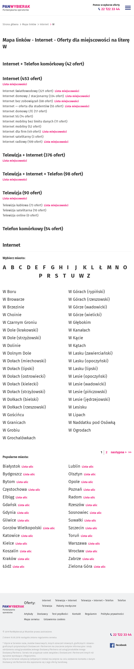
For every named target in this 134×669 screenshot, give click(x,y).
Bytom (9, 482)
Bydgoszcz (12, 474)
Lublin (74, 466)
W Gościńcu (13, 415)
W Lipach (76, 415)
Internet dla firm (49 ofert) (22, 131)
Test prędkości (60, 614)
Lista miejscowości (15, 84)
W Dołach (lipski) (18, 369)
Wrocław (76, 551)
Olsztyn (75, 474)
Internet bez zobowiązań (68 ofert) (28, 101)
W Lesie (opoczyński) (87, 376)
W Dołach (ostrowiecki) (24, 376)
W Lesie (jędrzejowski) (89, 399)
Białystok (11, 466)
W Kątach (77, 346)
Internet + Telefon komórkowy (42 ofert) (43, 64)
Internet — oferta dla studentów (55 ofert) (33, 106)
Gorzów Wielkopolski (22, 528)
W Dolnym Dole (17, 353)
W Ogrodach (79, 430)
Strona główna (10, 24)
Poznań (75, 489)
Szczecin (76, 528)
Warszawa (77, 543)
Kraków (9, 559)
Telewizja (47, 606)
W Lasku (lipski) (83, 369)
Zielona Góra (80, 566)
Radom (75, 497)
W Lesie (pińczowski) (87, 392)
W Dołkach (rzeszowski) (24, 407)
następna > (118, 452)
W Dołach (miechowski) (24, 361)
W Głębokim (79, 323)
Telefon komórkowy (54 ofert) (33, 229)
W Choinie (12, 315)
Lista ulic (27, 466)
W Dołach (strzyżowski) (24, 392)
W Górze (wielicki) (85, 315)
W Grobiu (11, 430)
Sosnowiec (78, 512)
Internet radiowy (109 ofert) (22, 141)
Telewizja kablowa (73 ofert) (22, 205)
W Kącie (75, 338)
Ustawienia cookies (54, 619)
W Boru (9, 292)
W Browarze (13, 299)
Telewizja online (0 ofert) (20, 215)
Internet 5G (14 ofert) (18, 116)
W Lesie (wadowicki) (87, 384)
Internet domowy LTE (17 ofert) (25, 111)
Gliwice (9, 520)
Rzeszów (76, 505)
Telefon (122, 600)
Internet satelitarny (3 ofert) (23, 136)
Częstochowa (15, 489)
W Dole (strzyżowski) (22, 338)
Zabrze (74, 559)
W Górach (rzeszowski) (89, 299)
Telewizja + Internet (66, 600)
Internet (44, 24)
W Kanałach (79, 330)
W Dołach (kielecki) (20, 384)
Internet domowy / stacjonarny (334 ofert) (33, 96)
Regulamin (91, 614)
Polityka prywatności (112, 614)
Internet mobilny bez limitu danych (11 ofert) (35, 121)
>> (129, 452)
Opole (74, 482)
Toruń (73, 536)
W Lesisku (77, 407)
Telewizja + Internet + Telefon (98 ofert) (43, 174)
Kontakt (76, 614)
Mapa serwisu (31, 619)
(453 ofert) (22, 78)
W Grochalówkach (19, 438)
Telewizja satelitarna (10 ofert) (24, 210)
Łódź (7, 566)
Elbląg (8, 497)
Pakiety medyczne (66, 606)
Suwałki (75, 520)
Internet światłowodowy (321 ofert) (28, 91)
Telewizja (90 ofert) (22, 193)
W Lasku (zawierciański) (90, 353)
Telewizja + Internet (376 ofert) (34, 155)
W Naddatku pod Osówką (91, 423)
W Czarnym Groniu (20, 323)
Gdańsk (9, 505)
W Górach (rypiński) (86, 292)
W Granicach (14, 423)
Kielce (8, 543)
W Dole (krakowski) (20, 330)
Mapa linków (29, 24)
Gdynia (9, 512)
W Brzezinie (13, 307)
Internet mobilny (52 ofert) (22, 126)
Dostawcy (42, 614)
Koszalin (10, 551)
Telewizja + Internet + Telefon (97, 600)
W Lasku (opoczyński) (88, 361)
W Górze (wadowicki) (87, 307)
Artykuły (28, 614)
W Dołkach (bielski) (20, 399)
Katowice (11, 536)
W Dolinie (12, 346)
